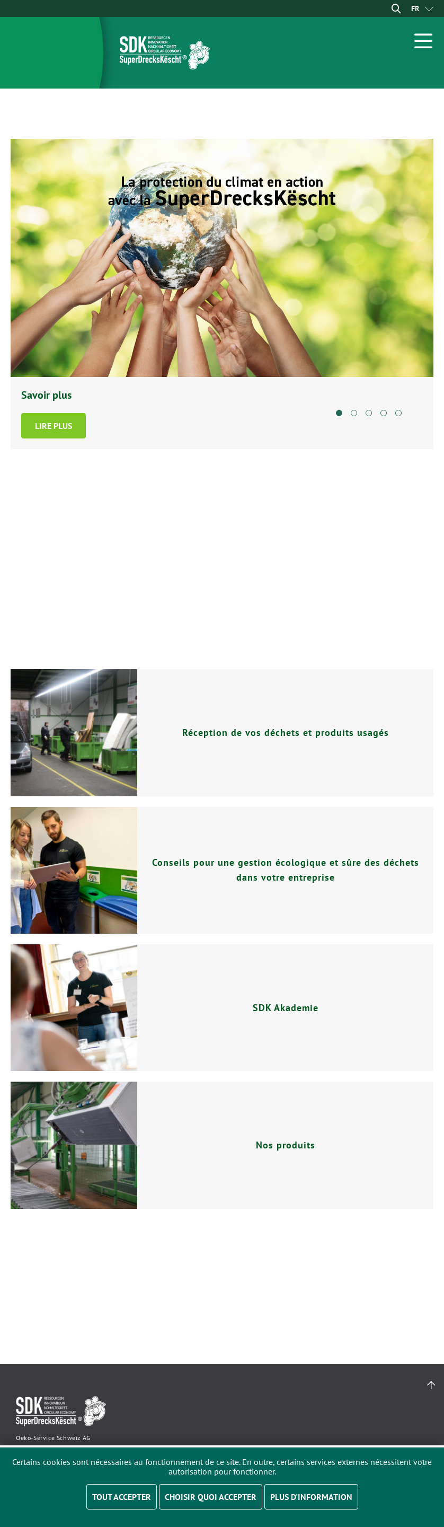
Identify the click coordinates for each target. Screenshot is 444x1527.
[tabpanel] (222, 294)
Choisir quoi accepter (210, 1496)
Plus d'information (311, 1496)
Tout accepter (121, 1496)
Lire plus (53, 425)
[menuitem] (415, 8)
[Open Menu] (424, 41)
